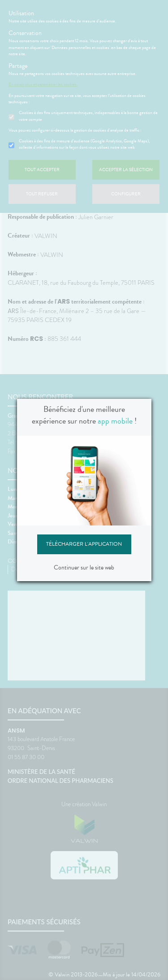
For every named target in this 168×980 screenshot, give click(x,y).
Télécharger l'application (84, 544)
